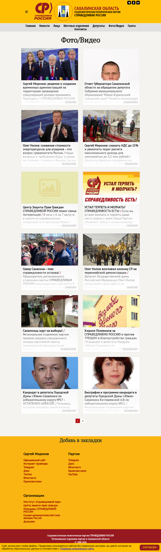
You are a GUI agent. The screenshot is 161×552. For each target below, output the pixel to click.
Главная (31, 25)
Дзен (26, 470)
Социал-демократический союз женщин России (41, 516)
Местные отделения (76, 25)
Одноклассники (32, 481)
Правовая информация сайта (77, 548)
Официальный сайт (34, 460)
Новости (44, 25)
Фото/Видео (116, 25)
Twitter (27, 474)
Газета (132, 25)
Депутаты (99, 25)
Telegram (28, 467)
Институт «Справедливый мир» (42, 501)
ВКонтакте (29, 478)
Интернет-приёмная (35, 463)
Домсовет (29, 521)
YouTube (73, 474)
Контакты (80, 29)
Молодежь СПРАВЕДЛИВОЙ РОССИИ (39, 510)
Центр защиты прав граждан (40, 505)
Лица (56, 25)
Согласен (149, 547)
